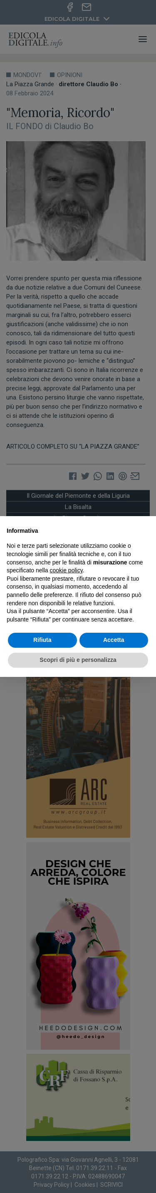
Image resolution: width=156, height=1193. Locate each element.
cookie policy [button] (66, 570)
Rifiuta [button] (42, 639)
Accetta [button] (113, 639)
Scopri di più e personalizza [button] (78, 659)
